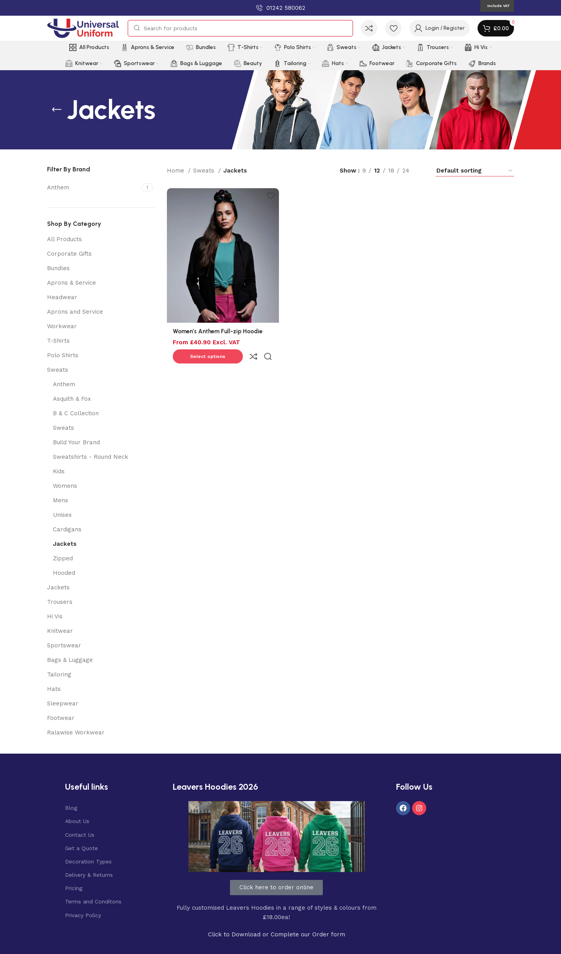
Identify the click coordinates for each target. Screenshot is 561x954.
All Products (64, 239)
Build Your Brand (76, 442)
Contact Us (79, 835)
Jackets (64, 543)
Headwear (62, 297)
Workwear (62, 326)
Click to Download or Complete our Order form (276, 934)
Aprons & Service (71, 282)
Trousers (59, 601)
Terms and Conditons (93, 901)
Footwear (60, 717)
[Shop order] (475, 170)
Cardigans (67, 529)
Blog (71, 808)
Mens (60, 500)
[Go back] (57, 110)
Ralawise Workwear (76, 732)
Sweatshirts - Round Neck (90, 456)
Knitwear (60, 630)
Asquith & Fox (72, 398)
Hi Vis (55, 616)
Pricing (73, 888)
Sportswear (64, 645)
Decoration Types (88, 861)
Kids (59, 471)
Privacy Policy (83, 915)
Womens (65, 485)
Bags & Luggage (70, 659)
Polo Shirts (62, 355)
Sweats (57, 369)
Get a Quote (81, 848)
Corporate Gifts (69, 253)
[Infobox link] (280, 8)
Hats (54, 688)
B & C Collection (76, 413)
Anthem (64, 384)
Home (176, 170)
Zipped (63, 558)
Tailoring (59, 674)
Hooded (64, 572)
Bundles (58, 268)
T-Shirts (58, 340)
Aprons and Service (75, 311)
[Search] (240, 28)
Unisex (62, 514)
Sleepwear (62, 703)
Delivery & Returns (89, 875)
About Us (77, 821)
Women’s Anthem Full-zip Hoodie (217, 329)
